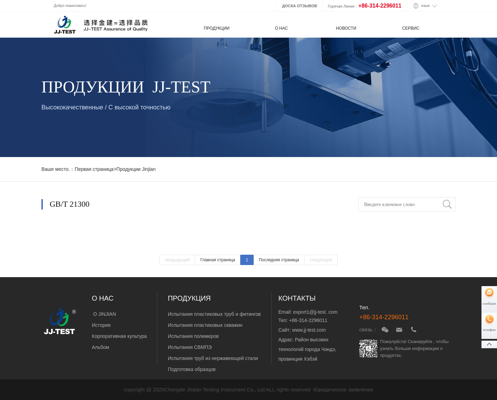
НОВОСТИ (346, 28)
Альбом (101, 347)
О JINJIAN (104, 314)
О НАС (281, 28)
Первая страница (94, 169)
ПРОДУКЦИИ (217, 28)
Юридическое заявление (343, 389)
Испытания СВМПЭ (190, 347)
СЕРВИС (410, 28)
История (101, 325)
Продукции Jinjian (136, 169)
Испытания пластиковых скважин (205, 325)
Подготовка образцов (191, 369)
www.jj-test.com (309, 330)
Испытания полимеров (193, 336)
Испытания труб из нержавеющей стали (213, 358)
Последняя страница (279, 259)
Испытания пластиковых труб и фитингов (214, 314)
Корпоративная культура (119, 336)
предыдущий (177, 259)
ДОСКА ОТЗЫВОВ (299, 6)
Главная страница (217, 259)
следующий (321, 259)
